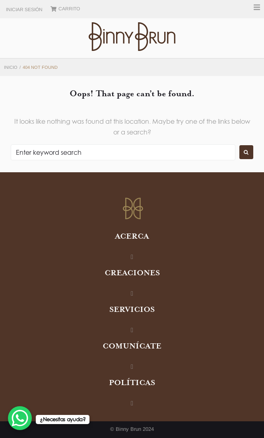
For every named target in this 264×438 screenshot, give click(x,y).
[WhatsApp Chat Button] (20, 418)
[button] (257, 7)
